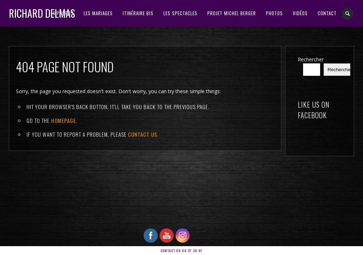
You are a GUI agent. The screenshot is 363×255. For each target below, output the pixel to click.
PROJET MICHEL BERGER (231, 13)
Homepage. (64, 120)
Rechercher (311, 59)
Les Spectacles (180, 13)
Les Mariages (98, 13)
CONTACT (327, 13)
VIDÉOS (300, 13)
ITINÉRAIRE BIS (138, 13)
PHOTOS (274, 13)
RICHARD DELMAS (42, 13)
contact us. (143, 134)
